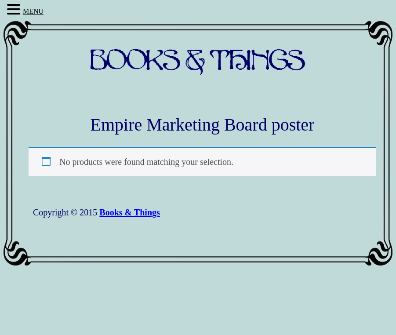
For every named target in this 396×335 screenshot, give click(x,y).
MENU (33, 11)
